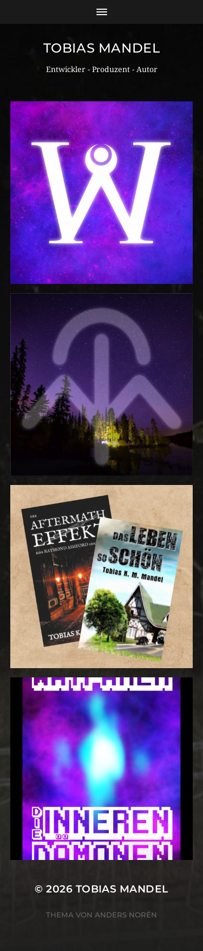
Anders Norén (126, 914)
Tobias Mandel (101, 48)
